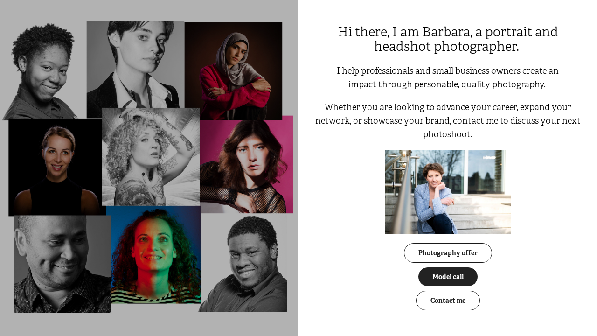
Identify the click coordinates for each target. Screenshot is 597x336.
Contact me (447, 300)
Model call (448, 277)
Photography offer (448, 253)
